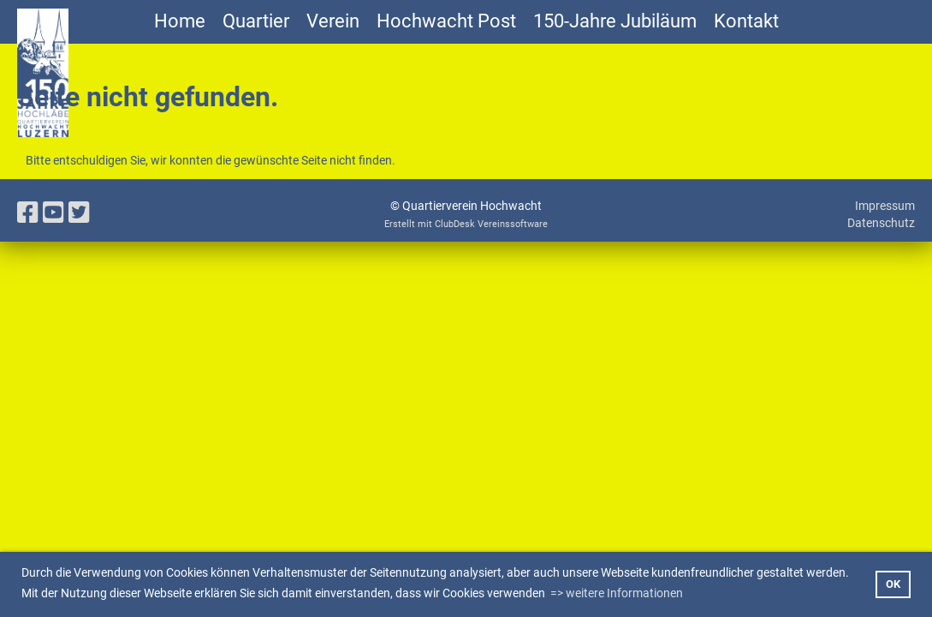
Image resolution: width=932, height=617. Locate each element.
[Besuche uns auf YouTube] (53, 213)
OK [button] (893, 584)
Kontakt (746, 21)
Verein (332, 21)
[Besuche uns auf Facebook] (28, 213)
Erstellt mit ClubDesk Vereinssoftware (466, 224)
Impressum (885, 206)
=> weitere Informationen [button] (616, 593)
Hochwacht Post (446, 21)
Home (179, 21)
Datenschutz (881, 223)
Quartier (256, 21)
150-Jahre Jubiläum (615, 21)
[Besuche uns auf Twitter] (79, 213)
